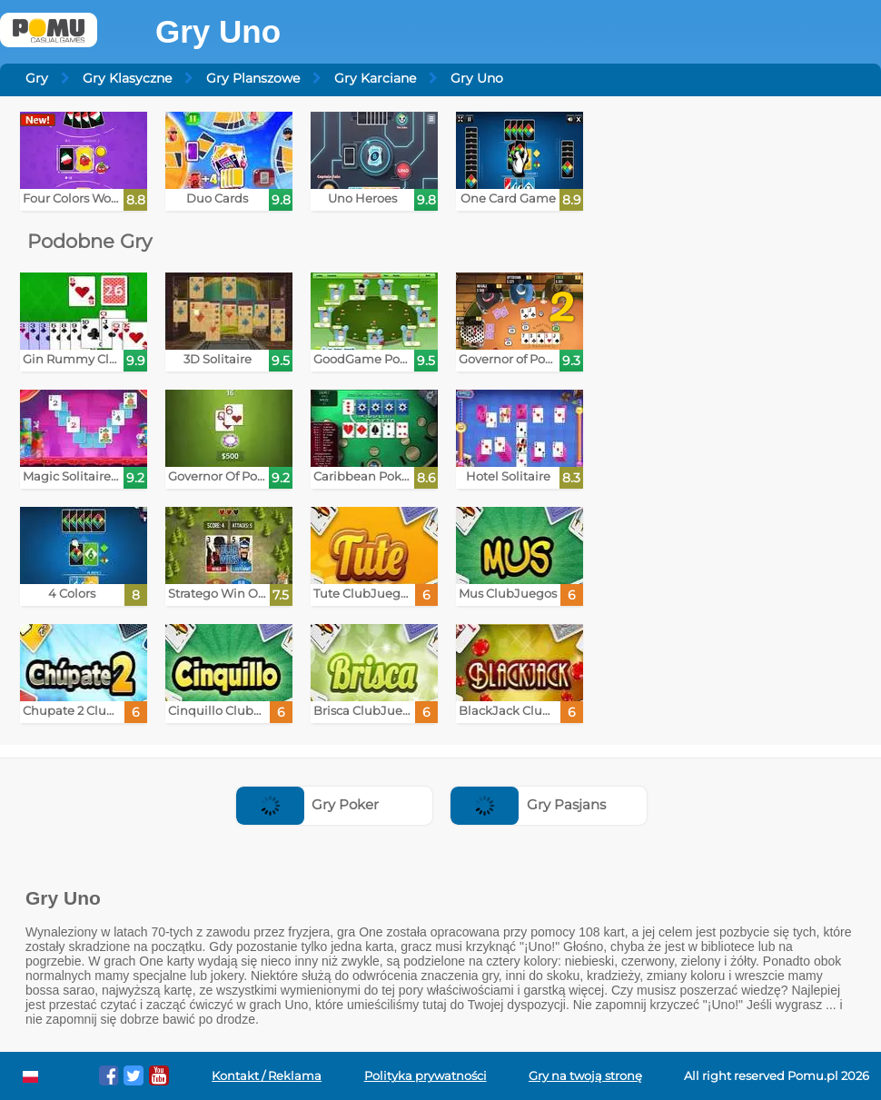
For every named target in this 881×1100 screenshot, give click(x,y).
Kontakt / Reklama (267, 1076)
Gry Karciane (375, 78)
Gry (36, 78)
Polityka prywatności (425, 1076)
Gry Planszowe (253, 78)
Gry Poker (308, 804)
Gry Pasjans (528, 804)
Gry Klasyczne (127, 78)
